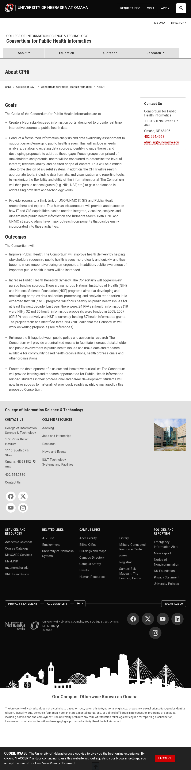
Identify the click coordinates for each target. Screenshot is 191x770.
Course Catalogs (16, 548)
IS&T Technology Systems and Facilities (57, 462)
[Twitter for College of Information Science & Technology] (23, 496)
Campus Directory (91, 557)
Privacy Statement (166, 577)
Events (84, 570)
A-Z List (48, 538)
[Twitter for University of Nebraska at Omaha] (148, 619)
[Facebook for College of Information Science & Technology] (11, 496)
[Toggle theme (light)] (79, 603)
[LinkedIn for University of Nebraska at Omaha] (177, 619)
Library (124, 538)
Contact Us (13, 482)
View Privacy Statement (58, 763)
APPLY (165, 8)
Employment (51, 544)
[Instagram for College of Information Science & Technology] (23, 508)
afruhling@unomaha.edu (161, 142)
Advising (48, 428)
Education (66, 53)
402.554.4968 (154, 137)
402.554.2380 (15, 475)
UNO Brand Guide (17, 574)
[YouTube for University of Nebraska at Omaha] (163, 619)
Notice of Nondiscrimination (166, 562)
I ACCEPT (165, 758)
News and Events (54, 452)
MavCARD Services (18, 555)
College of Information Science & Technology (47, 36)
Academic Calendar (18, 542)
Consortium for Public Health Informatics (48, 41)
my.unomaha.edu (16, 568)
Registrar (125, 562)
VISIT (150, 8)
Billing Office (87, 544)
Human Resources (92, 576)
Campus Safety (90, 564)
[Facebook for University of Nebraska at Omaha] (133, 619)
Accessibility (88, 538)
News (123, 556)
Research (49, 444)
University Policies (166, 584)
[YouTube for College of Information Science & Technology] (11, 508)
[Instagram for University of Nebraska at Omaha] (155, 633)
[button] (24, 53)
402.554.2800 (173, 603)
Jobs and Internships (56, 436)
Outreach (110, 53)
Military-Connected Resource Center (132, 547)
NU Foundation (164, 571)
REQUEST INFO (130, 8)
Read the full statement (106, 721)
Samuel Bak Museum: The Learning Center (130, 573)
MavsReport (162, 553)
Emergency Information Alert (166, 544)
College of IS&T (26, 86)
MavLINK (11, 561)
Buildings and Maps (92, 551)
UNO (8, 86)
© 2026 (47, 630)
